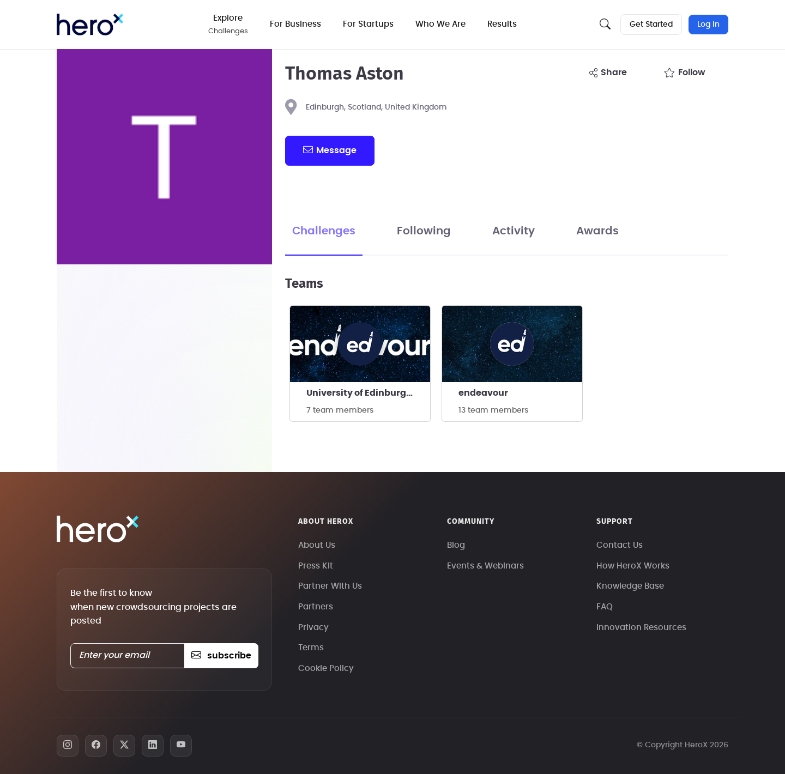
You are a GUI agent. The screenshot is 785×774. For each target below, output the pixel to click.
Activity (513, 231)
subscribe (221, 656)
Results (502, 24)
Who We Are (440, 24)
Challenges (323, 231)
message (330, 150)
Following (424, 231)
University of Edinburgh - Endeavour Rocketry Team (368, 393)
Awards (597, 231)
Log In (708, 24)
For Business (295, 24)
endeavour (483, 393)
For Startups (368, 24)
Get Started (651, 24)
